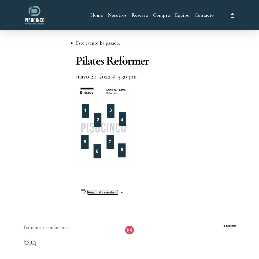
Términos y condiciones (46, 227)
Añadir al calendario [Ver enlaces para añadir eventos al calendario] (103, 192)
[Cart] (232, 15)
